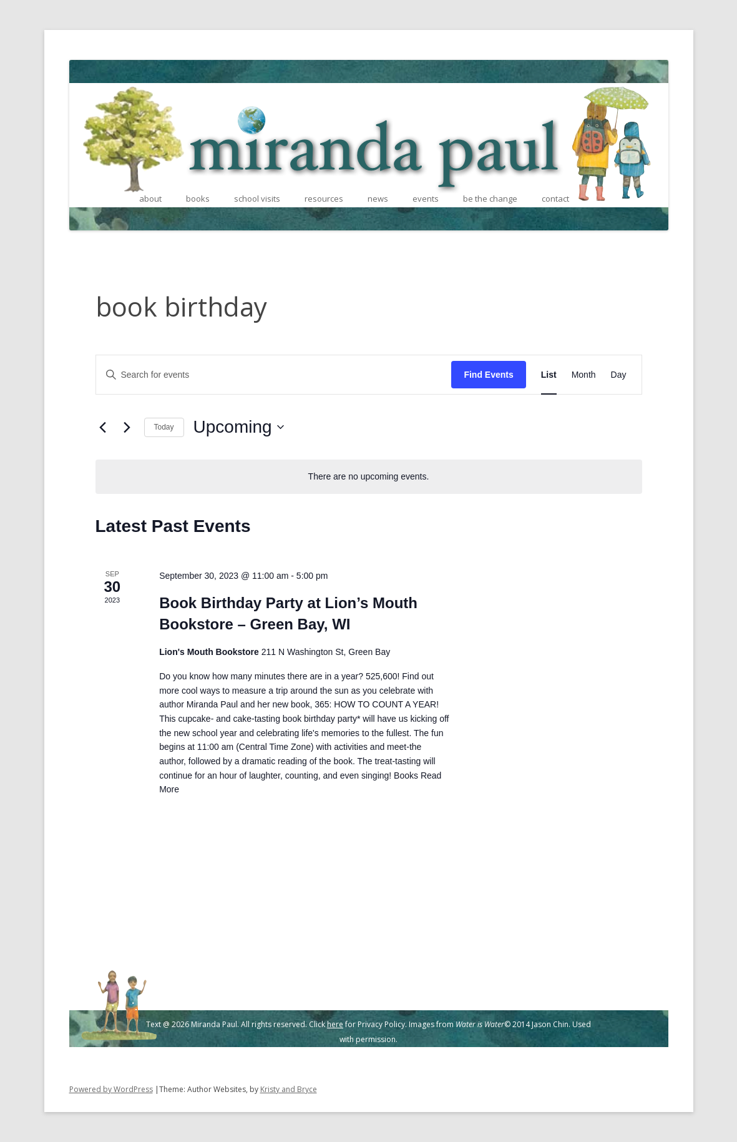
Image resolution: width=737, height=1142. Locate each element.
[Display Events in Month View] (584, 375)
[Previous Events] (102, 427)
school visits (257, 198)
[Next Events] (127, 427)
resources (324, 198)
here (335, 1024)
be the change (490, 198)
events (425, 198)
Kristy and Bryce (288, 1089)
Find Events (488, 375)
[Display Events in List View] (549, 375)
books (198, 198)
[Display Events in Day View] (619, 375)
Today (164, 427)
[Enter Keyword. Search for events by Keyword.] (274, 375)
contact (555, 198)
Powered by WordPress (111, 1089)
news (378, 198)
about (150, 198)
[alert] (368, 477)
